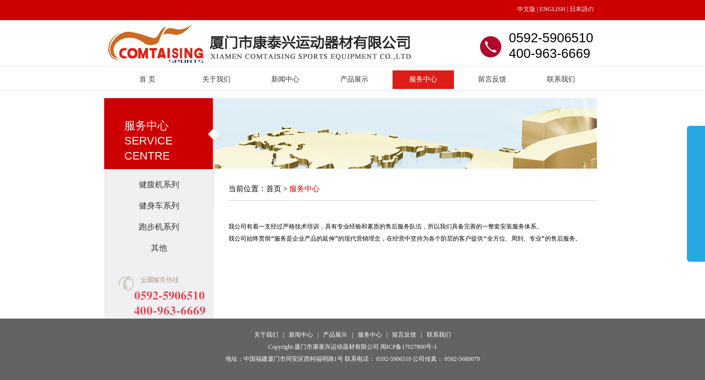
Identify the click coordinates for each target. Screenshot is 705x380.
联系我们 (561, 79)
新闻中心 (285, 79)
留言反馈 (492, 79)
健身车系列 (159, 205)
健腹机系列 (159, 184)
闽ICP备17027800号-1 (408, 346)
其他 (159, 248)
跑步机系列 (159, 226)
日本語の (582, 9)
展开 (696, 187)
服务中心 (423, 79)
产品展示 (354, 79)
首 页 (147, 79)
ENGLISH (551, 9)
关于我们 (216, 79)
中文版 (526, 9)
